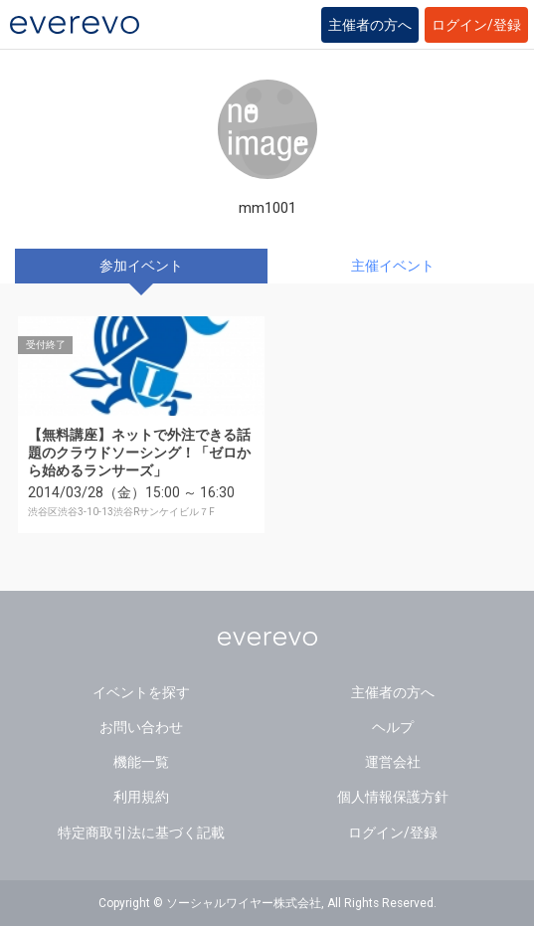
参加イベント (141, 266)
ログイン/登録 (476, 25)
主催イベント (393, 266)
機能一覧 (141, 762)
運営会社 (393, 762)
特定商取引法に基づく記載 (141, 832)
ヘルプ (393, 727)
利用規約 (141, 797)
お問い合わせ (141, 727)
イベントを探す (141, 692)
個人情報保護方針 (392, 797)
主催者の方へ (370, 25)
